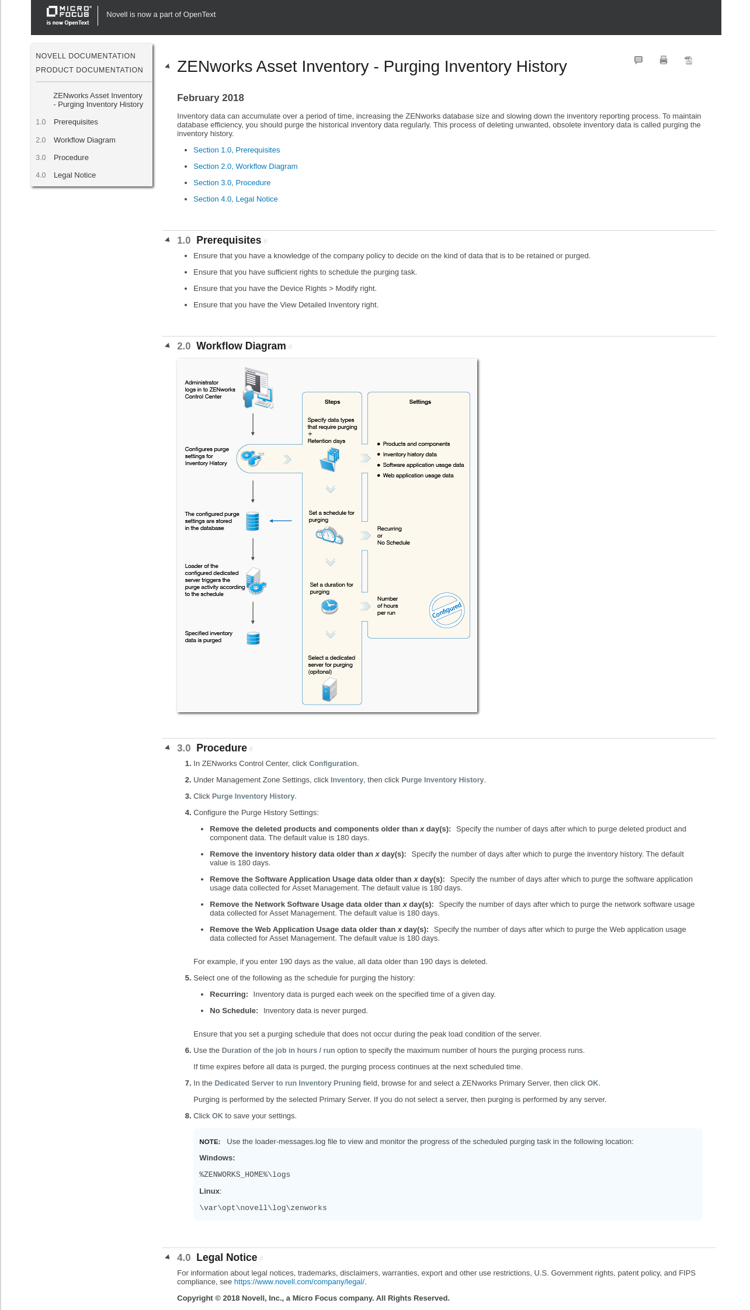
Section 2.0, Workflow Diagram (245, 166)
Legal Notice (74, 175)
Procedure (71, 157)
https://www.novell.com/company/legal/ (299, 1281)
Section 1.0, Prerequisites (236, 149)
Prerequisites (75, 121)
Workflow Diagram (84, 140)
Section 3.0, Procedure (231, 182)
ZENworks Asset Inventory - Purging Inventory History (98, 100)
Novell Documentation (86, 56)
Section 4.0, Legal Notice (235, 199)
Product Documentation (89, 70)
